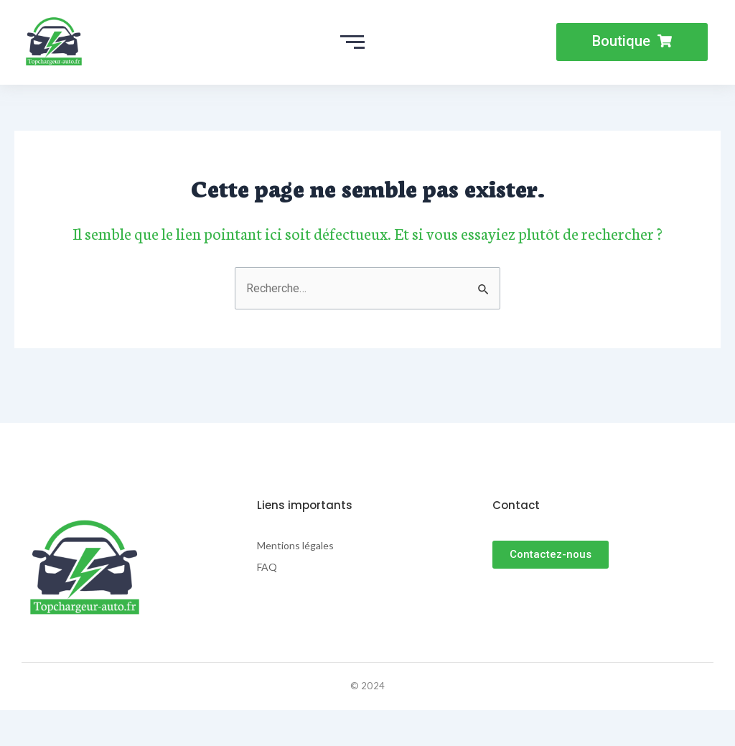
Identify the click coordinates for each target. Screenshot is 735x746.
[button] (632, 42)
